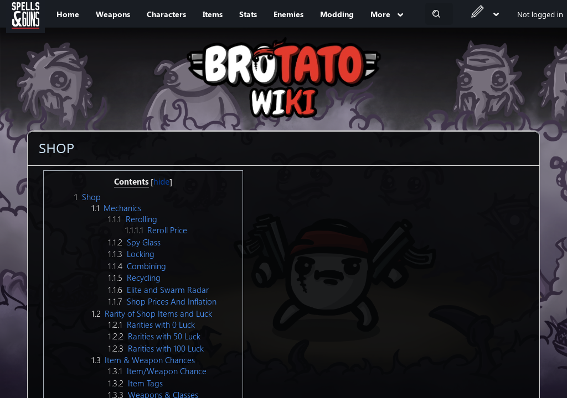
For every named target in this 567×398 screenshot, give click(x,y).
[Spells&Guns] (25, 14)
